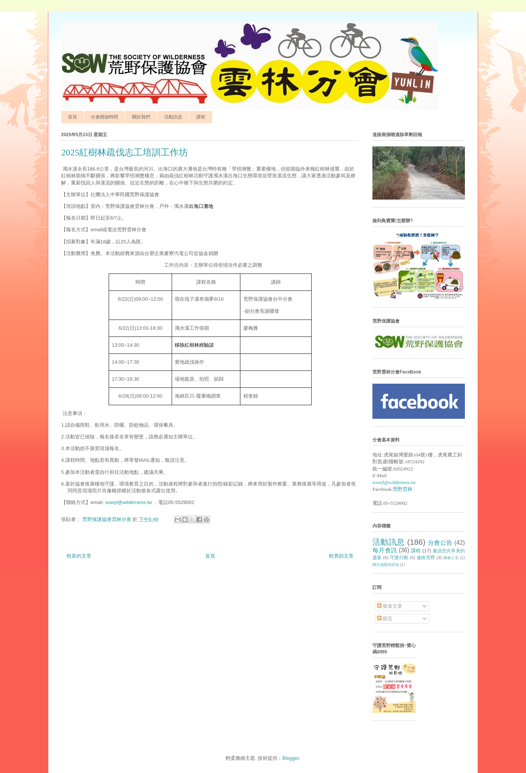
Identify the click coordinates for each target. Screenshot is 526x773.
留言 (385, 618)
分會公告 (440, 542)
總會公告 (451, 558)
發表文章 (390, 606)
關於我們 (141, 117)
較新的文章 (79, 556)
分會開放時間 (104, 117)
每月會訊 (384, 550)
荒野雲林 (402, 489)
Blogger (290, 758)
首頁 (72, 117)
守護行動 (399, 557)
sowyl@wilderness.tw (128, 502)
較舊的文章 (341, 556)
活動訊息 (173, 117)
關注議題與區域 (385, 564)
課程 (200, 117)
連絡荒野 (426, 557)
